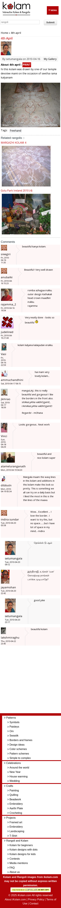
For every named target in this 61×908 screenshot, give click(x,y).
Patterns (11, 717)
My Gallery (50, 59)
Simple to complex (20, 758)
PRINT (27, 64)
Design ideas (17, 744)
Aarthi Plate (16, 808)
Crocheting (15, 813)
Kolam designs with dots (23, 849)
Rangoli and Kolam (17, 840)
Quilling (13, 794)
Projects (11, 817)
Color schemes (18, 749)
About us (14, 872)
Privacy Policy (36, 899)
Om (11, 731)
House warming (18, 776)
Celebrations (13, 763)
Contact (33, 903)
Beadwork (15, 799)
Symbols (14, 722)
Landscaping (16, 831)
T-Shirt (13, 835)
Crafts (9, 786)
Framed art (15, 822)
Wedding (14, 781)
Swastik (13, 735)
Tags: (4, 130)
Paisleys (14, 726)
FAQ (12, 867)
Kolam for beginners (21, 845)
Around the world (19, 767)
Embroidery (16, 803)
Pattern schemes (19, 753)
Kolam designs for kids (22, 854)
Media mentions (18, 863)
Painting (14, 790)
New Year (15, 772)
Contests (14, 858)
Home (4, 33)
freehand (15, 130)
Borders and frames (20, 740)
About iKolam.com (15, 899)
